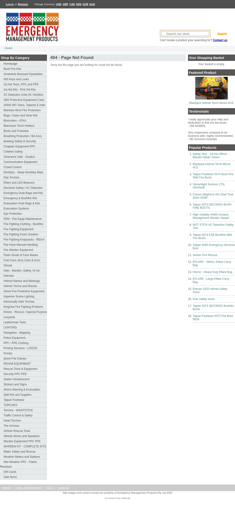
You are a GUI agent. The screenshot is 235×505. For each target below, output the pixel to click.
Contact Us (63, 487)
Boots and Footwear (16, 131)
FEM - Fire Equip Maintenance (23, 219)
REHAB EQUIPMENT (17, 363)
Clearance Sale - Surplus (19, 156)
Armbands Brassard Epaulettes (23, 74)
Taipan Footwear (14, 400)
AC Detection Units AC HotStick (23, 94)
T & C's (49, 487)
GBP (65, 4)
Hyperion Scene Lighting (19, 296)
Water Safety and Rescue (19, 451)
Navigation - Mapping (17, 332)
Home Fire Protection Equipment (24, 291)
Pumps (8, 353)
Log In (10, 4)
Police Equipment (14, 337)
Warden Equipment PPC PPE (22, 441)
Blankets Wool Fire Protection (22, 110)
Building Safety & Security (20, 141)
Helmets (9, 275)
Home (8, 48)
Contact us (220, 40)
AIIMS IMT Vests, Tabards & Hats (24, 105)
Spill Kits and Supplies (17, 394)
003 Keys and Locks (16, 79)
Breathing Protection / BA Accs (23, 136)
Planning (6, 487)
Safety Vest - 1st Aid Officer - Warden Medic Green (211, 155)
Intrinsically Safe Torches (19, 301)
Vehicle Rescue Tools (17, 431)
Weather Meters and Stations (22, 456)
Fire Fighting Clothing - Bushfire (23, 224)
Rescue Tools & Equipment (20, 369)
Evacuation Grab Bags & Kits (22, 203)
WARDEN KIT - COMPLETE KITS (25, 446)
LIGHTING (10, 327)
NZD (79, 4)
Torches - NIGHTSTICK (18, 410)
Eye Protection (13, 213)
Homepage (10, 63)
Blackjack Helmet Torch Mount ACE (211, 103)
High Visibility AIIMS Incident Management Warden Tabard (211, 216)
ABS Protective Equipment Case (24, 100)
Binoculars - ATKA (15, 120)
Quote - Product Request (29, 487)
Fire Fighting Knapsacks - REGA (24, 239)
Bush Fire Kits (12, 69)
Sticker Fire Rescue (205, 255)
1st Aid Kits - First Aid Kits (20, 89)
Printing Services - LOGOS (20, 348)
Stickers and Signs (15, 384)
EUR (85, 4)
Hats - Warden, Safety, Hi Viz (22, 270)
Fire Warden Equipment (18, 250)
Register (23, 4)
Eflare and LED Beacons (19, 182)
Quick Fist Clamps (15, 358)
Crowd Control (13, 167)
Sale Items (10, 477)
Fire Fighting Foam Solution (21, 234)
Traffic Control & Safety (18, 415)
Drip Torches (11, 177)
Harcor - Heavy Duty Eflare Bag (212, 272)
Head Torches (12, 420)
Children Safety (13, 151)
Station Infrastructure (17, 379)
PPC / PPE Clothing (16, 343)
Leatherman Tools (15, 322)
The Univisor (11, 425)
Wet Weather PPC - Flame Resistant (18, 464)
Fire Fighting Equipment (18, 229)
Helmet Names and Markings (22, 281)
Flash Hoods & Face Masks (21, 255)
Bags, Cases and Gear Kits (21, 115)
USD (58, 4)
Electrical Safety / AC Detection (23, 187)
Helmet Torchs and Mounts (20, 286)
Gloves (8, 265)
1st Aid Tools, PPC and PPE (21, 84)
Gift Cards (10, 471)
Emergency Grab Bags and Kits (23, 193)
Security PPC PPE (15, 374)
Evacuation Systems (16, 208)
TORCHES (10, 405)
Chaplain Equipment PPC (19, 146)
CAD (72, 4)
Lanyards (9, 317)
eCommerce (111, 498)
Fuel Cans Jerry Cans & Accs (22, 260)
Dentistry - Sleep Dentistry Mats (23, 172)
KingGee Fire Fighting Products (23, 306)
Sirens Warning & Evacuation (22, 389)
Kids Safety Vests (204, 299)
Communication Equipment (20, 162)
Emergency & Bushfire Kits (20, 198)
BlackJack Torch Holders (19, 125)
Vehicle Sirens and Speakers (21, 436)
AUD (92, 4)
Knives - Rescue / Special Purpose (25, 312)
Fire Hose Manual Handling (21, 244)
